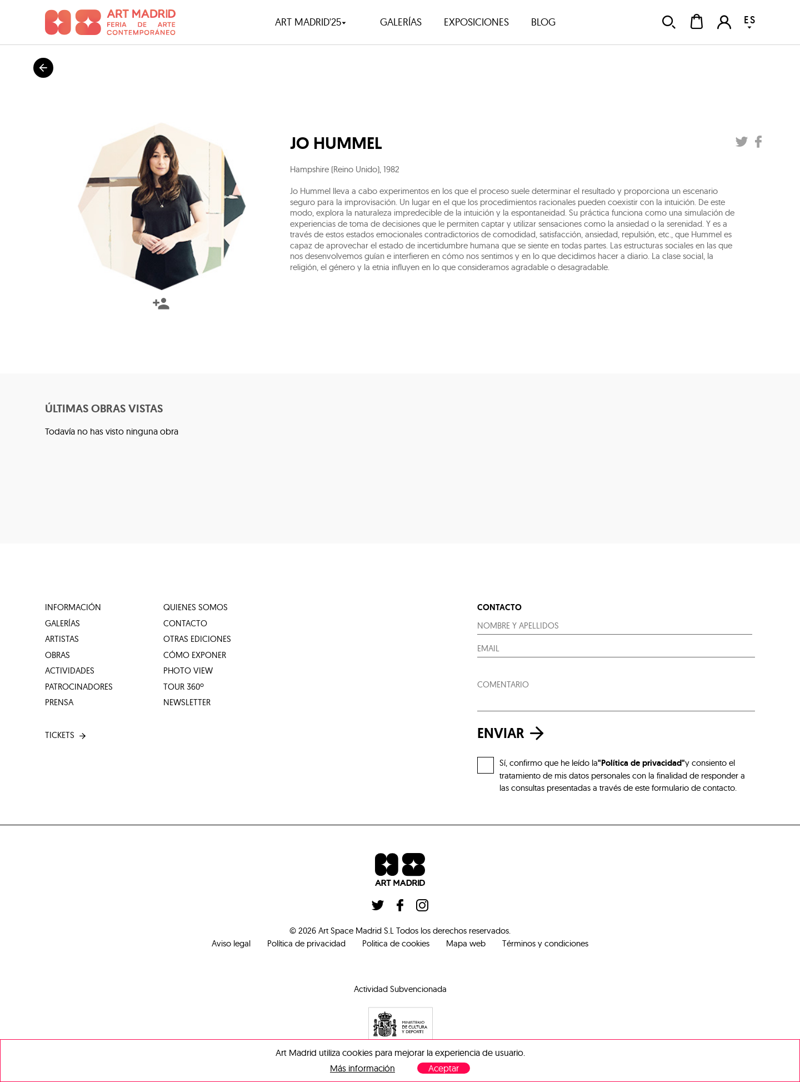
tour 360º (183, 686)
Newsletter (187, 702)
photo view (188, 670)
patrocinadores (79, 686)
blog (543, 22)
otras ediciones (197, 639)
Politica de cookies (395, 943)
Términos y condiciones (545, 943)
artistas (62, 639)
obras (57, 655)
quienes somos (195, 607)
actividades (69, 670)
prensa (59, 702)
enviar (513, 733)
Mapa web (466, 943)
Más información (362, 1068)
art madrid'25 (311, 22)
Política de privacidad (306, 943)
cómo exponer (194, 655)
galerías (401, 22)
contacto (185, 623)
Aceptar (443, 1068)
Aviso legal (231, 943)
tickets (66, 735)
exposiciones (476, 22)
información (73, 607)
